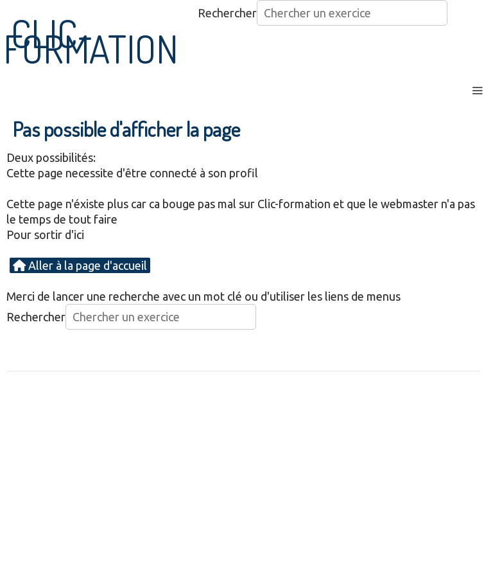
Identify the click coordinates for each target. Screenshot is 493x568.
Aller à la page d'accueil (80, 265)
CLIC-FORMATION (90, 40)
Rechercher (227, 12)
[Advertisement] (246, 475)
